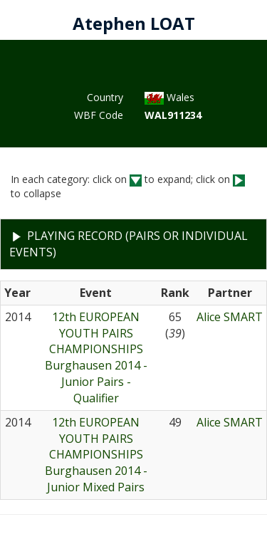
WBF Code (98, 115)
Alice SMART (230, 317)
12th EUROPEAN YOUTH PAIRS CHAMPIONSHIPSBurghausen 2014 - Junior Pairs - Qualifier (96, 357)
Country (105, 97)
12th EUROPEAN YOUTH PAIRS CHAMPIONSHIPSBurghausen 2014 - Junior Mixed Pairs (96, 454)
